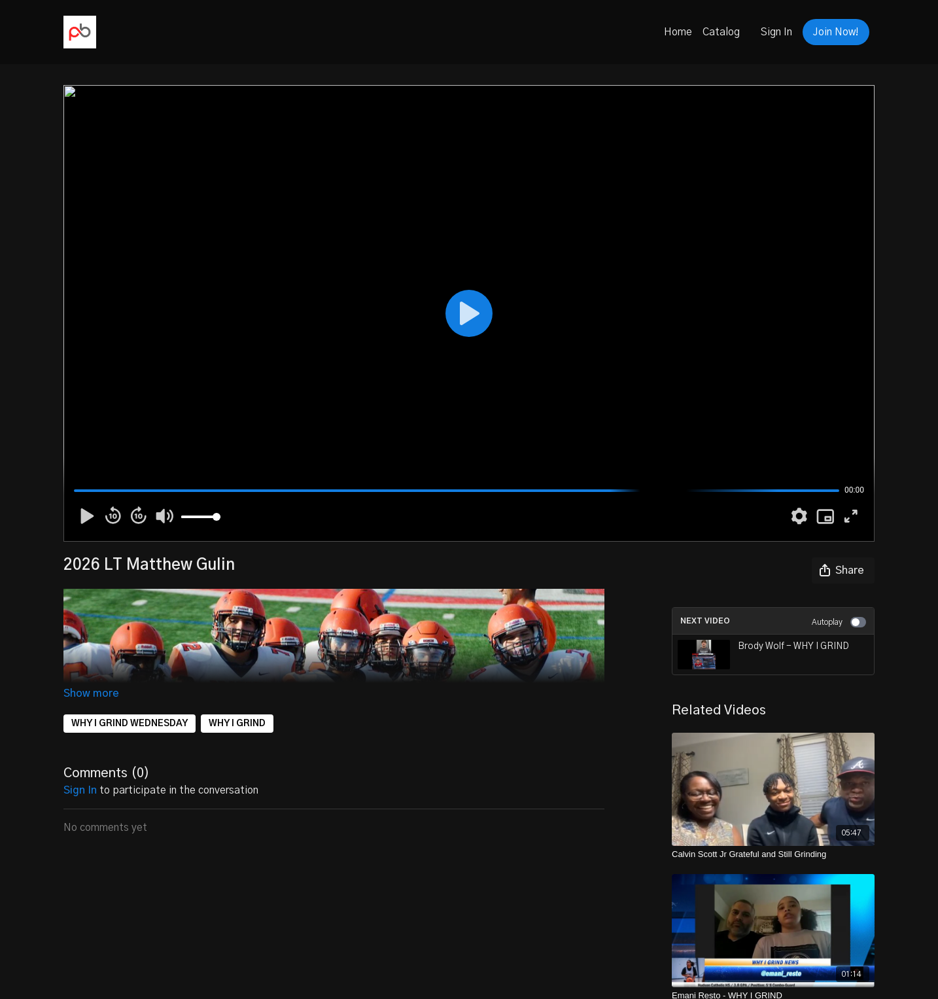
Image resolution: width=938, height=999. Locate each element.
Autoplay (839, 622)
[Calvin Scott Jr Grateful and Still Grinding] (773, 854)
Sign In (776, 32)
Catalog (721, 32)
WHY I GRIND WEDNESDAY (129, 723)
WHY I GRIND (237, 723)
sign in (80, 790)
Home (678, 32)
